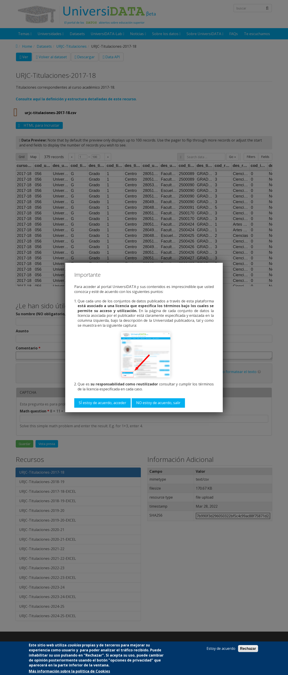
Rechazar (248, 648)
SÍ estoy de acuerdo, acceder (102, 402)
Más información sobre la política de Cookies (69, 671)
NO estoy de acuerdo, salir (158, 402)
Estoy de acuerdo (221, 648)
